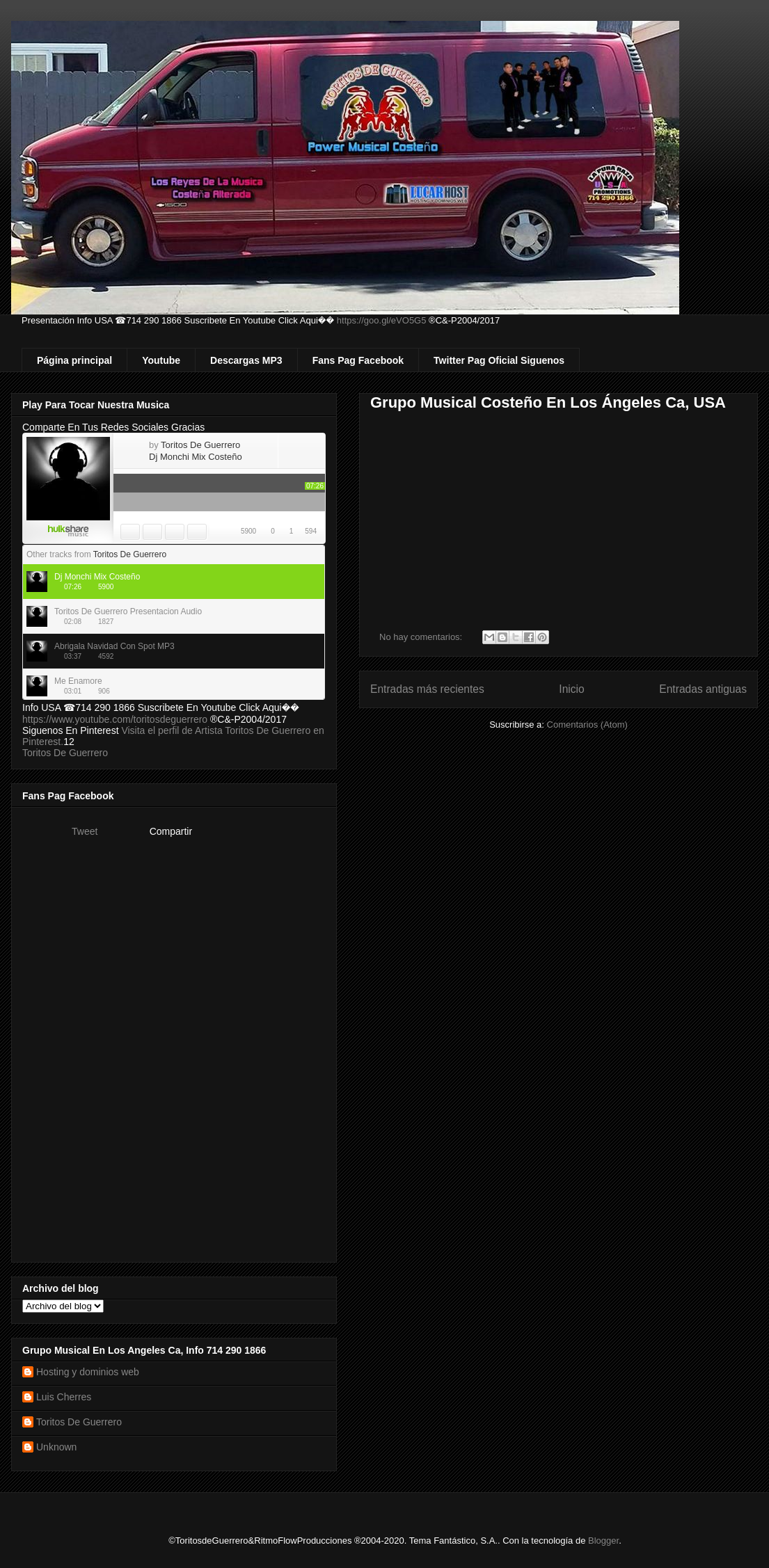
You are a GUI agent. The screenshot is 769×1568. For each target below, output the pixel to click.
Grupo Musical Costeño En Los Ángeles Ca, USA (548, 402)
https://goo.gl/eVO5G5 (382, 320)
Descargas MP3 (246, 360)
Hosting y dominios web (87, 1371)
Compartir (171, 831)
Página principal (74, 360)
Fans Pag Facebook (358, 360)
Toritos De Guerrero (65, 752)
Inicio (571, 689)
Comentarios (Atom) (587, 724)
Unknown (56, 1447)
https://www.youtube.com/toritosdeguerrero (114, 719)
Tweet (84, 831)
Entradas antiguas (703, 689)
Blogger (603, 1540)
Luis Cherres (63, 1396)
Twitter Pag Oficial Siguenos (499, 360)
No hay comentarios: (422, 637)
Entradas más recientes (427, 689)
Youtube (161, 360)
